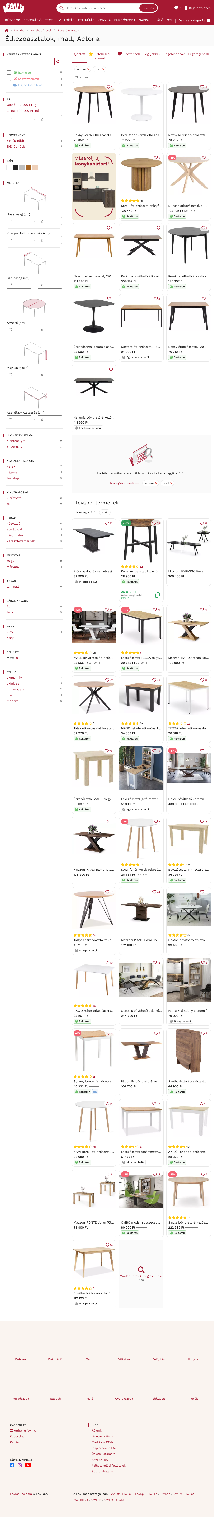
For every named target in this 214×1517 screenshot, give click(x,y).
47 (111, 680)
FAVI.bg (96, 1499)
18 (158, 87)
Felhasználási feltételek (109, 1465)
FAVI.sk (127, 1494)
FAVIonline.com (21, 1494)
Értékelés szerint (102, 56)
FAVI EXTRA (100, 1459)
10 (111, 962)
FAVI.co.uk (81, 1499)
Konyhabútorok (41, 30)
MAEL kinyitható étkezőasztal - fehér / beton (107, 658)
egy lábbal (14, 529)
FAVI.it (178, 1494)
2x (141, 1146)
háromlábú (15, 535)
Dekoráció (32, 20)
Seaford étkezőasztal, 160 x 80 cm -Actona (153, 347)
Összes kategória (191, 20)
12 (206, 87)
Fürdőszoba (124, 20)
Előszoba (158, 1398)
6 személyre (16, 447)
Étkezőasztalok (68, 30)
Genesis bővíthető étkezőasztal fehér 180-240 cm (158, 1011)
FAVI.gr (109, 1499)
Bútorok (12, 20)
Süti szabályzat (102, 1471)
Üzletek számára (103, 1454)
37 (205, 523)
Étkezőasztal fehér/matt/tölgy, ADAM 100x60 (154, 1152)
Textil (50, 20)
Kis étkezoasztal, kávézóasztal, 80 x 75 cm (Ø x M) (158, 571)
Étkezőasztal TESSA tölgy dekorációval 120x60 (155, 658)
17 (206, 680)
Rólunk (97, 1430)
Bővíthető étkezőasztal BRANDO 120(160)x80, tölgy (111, 1293)
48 (158, 680)
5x (141, 652)
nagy (10, 638)
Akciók (193, 1398)
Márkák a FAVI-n (103, 1442)
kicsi (10, 632)
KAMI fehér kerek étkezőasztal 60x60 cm (151, 869)
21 (158, 609)
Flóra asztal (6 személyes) (93, 571)
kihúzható (14, 498)
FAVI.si (120, 1499)
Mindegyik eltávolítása (124, 483)
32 (158, 1103)
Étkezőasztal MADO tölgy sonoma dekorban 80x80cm (113, 799)
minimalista (15, 689)
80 (158, 750)
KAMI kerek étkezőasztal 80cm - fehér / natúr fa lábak (114, 1152)
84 (111, 609)
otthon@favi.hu (25, 1430)
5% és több (15, 141)
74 (205, 609)
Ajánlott (79, 54)
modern (12, 701)
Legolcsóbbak (174, 54)
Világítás (67, 20)
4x (141, 566)
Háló (159, 20)
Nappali (145, 20)
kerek (11, 466)
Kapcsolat (17, 1436)
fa (8, 606)
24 (158, 523)
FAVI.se (189, 1494)
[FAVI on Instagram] (20, 1465)
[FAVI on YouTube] (28, 1465)
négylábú (13, 523)
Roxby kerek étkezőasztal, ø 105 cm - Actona (107, 135)
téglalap (13, 478)
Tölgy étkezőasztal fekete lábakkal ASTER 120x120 (111, 728)
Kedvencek (132, 54)
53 (111, 523)
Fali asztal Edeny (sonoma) (187, 1011)
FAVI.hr (165, 1494)
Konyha (104, 20)
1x (188, 723)
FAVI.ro (152, 1494)
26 (111, 750)
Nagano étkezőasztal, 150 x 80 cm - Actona (105, 276)
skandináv (14, 678)
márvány (13, 567)
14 (111, 1103)
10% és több (16, 146)
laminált (13, 586)
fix (8, 504)
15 (158, 1174)
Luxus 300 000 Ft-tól (23, 111)
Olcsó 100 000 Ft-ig (21, 105)
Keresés (148, 8)
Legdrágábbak (198, 54)
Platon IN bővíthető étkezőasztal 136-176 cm (153, 1081)
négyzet (13, 472)
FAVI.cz (115, 1494)
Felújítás (86, 20)
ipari (10, 695)
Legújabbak (151, 54)
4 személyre (16, 441)
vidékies (13, 683)
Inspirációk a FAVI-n (106, 1448)
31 (111, 821)
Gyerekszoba (124, 1398)
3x (94, 1288)
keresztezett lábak (21, 541)
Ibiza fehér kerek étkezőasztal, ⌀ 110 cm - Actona (157, 135)
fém (10, 612)
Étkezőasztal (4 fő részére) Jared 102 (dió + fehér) (157, 799)
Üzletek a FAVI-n (104, 1436)
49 (205, 1103)
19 (206, 892)
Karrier (15, 1442)
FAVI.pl (140, 1494)
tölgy (10, 561)
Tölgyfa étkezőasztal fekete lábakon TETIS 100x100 (111, 940)
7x (94, 1005)
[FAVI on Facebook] (12, 1465)
